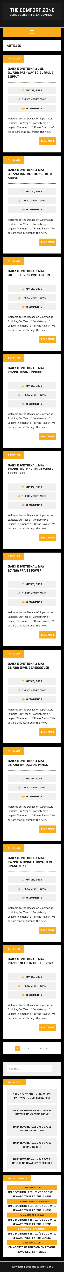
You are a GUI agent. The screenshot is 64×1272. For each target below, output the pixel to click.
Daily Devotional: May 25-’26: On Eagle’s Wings (28, 763)
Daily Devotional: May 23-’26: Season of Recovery (30, 961)
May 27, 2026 (34, 487)
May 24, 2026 (34, 778)
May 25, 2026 (34, 681)
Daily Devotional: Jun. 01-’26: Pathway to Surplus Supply (31, 73)
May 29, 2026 (34, 288)
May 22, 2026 (34, 977)
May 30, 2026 (34, 191)
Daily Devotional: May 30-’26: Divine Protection (29, 273)
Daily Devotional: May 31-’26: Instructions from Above (30, 174)
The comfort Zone (34, 99)
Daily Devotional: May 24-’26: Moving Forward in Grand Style (30, 862)
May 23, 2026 (34, 879)
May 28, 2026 (34, 386)
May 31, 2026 (34, 90)
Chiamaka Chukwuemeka (32, 1228)
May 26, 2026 (34, 584)
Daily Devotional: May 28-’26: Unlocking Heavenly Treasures (30, 469)
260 (40, 1048)
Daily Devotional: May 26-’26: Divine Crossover (28, 666)
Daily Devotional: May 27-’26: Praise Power (26, 568)
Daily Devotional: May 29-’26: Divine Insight (26, 370)
